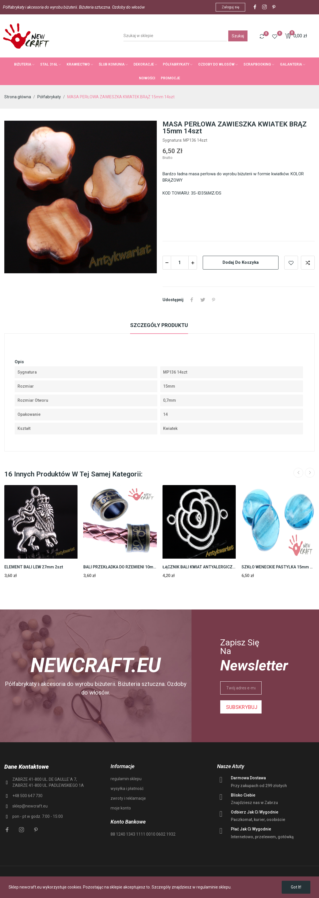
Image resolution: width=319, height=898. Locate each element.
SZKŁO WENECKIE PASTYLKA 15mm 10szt (278, 567)
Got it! (296, 887)
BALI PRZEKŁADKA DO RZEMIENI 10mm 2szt (119, 567)
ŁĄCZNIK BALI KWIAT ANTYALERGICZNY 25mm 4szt (199, 567)
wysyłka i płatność (127, 788)
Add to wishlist (291, 263)
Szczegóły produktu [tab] (159, 325)
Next (310, 473)
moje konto (121, 808)
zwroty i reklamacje (128, 798)
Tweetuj (202, 299)
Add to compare (308, 263)
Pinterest (213, 299)
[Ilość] (179, 263)
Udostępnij (191, 299)
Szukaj (238, 36)
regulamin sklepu (126, 778)
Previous (298, 473)
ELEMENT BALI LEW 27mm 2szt (33, 567)
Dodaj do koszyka (241, 262)
